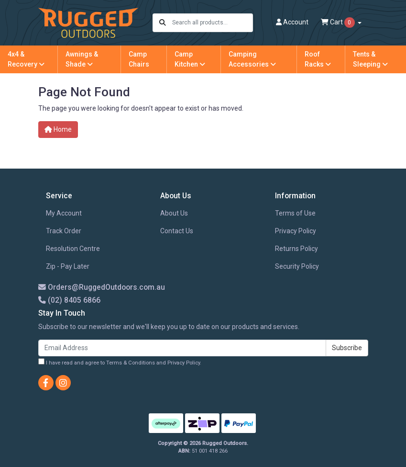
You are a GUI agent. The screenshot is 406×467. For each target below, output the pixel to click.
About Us (174, 213)
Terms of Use (295, 213)
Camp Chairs (139, 59)
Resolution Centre (73, 248)
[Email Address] (182, 348)
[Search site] (162, 22)
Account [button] (292, 22)
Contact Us (176, 231)
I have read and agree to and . (119, 362)
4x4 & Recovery (26, 59)
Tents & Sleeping (370, 59)
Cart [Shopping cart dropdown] (338, 22)
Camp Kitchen (190, 59)
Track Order (63, 231)
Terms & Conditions (130, 363)
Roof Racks (318, 59)
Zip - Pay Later (67, 266)
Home (58, 129)
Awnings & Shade (82, 59)
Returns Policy (296, 248)
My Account (64, 213)
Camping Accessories (252, 59)
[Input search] (212, 22)
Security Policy (297, 266)
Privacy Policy (295, 231)
